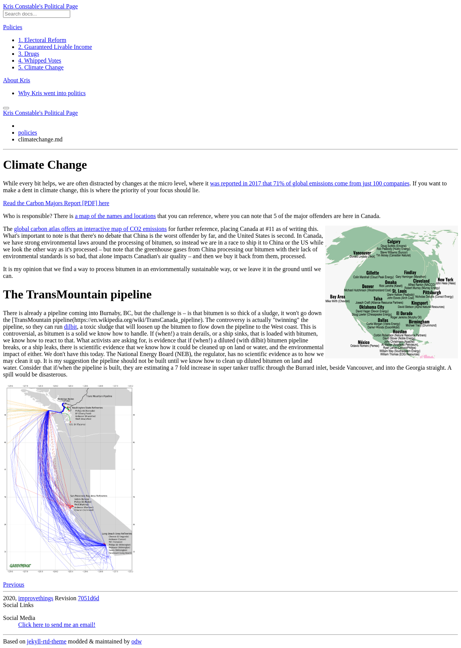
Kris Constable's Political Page (40, 6)
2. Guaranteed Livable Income (55, 47)
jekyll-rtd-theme (46, 641)
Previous (13, 584)
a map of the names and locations (115, 216)
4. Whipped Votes (39, 60)
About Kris (16, 80)
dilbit (70, 326)
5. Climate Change (41, 67)
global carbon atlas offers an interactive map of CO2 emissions (90, 229)
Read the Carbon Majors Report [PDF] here (56, 203)
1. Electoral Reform (42, 40)
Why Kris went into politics (52, 93)
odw (136, 641)
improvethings (35, 598)
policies (27, 132)
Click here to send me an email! (56, 624)
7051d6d (88, 598)
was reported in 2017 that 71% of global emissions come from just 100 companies (310, 183)
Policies (12, 27)
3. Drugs (28, 53)
